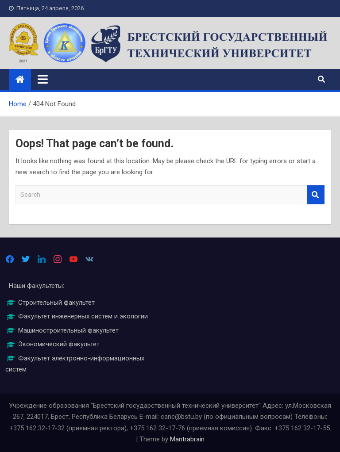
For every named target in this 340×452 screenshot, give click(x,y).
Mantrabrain (187, 439)
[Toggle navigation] (42, 79)
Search (316, 194)
